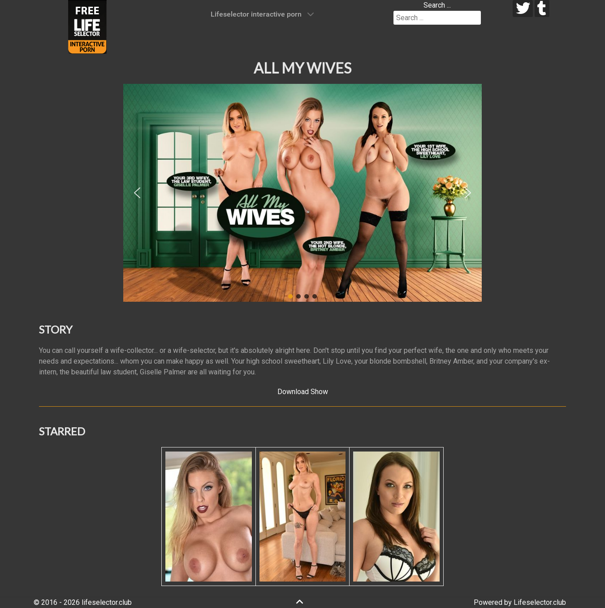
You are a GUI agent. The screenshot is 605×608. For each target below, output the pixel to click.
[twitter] (523, 8)
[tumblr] (542, 8)
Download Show (302, 391)
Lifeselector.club (540, 602)
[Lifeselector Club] (87, 26)
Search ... (437, 5)
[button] (137, 193)
